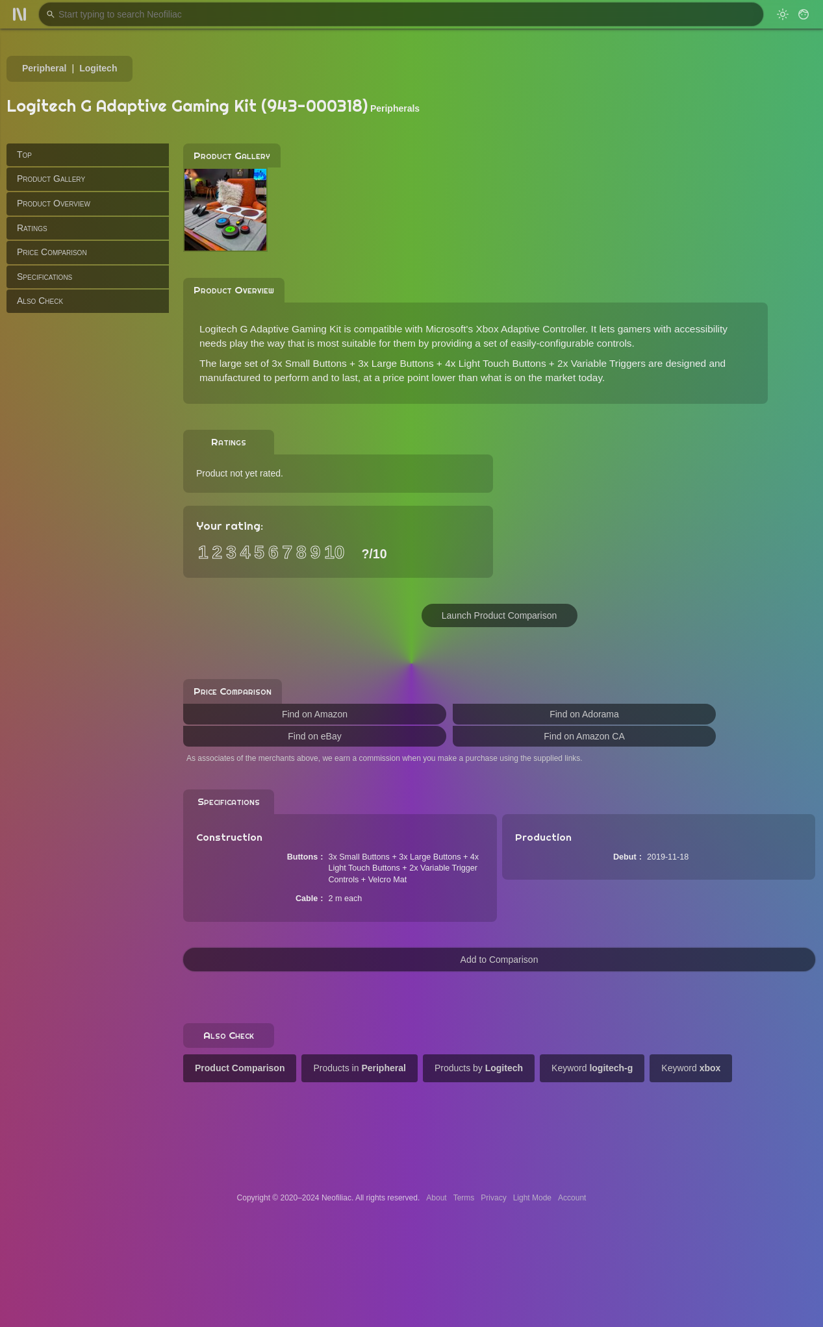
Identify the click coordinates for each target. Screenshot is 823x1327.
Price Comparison (52, 252)
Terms (464, 1197)
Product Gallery (51, 178)
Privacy (493, 1197)
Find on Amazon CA (584, 736)
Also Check (40, 300)
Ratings (32, 228)
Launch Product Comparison (499, 615)
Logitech (98, 68)
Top (24, 154)
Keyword (592, 1068)
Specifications (44, 276)
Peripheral (44, 68)
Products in (359, 1068)
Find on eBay (315, 736)
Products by (479, 1068)
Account (572, 1197)
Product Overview (53, 203)
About (436, 1197)
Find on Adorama (584, 714)
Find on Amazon (315, 714)
